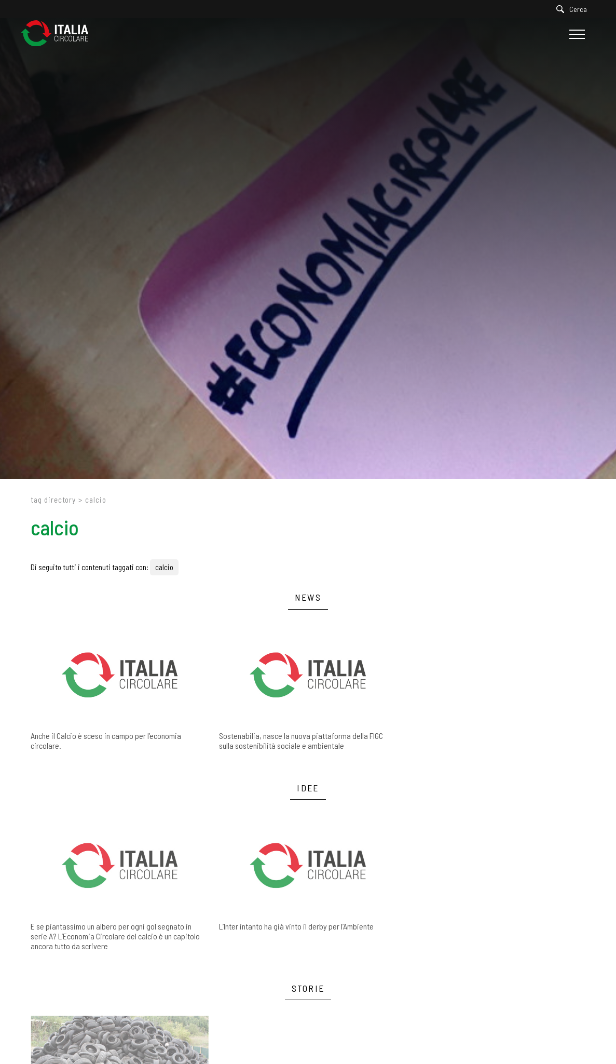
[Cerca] (574, 9)
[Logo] (60, 34)
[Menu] (575, 34)
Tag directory (53, 499)
